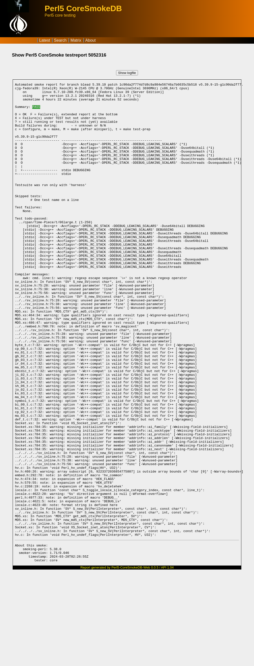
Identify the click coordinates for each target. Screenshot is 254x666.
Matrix (75, 40)
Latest (44, 40)
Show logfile (127, 73)
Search (60, 40)
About (90, 40)
